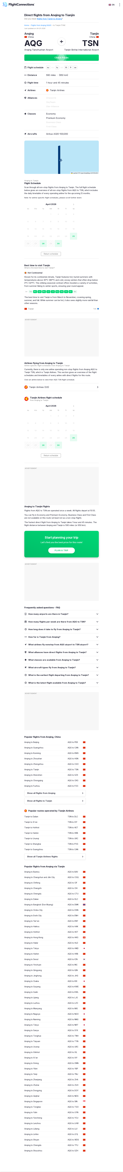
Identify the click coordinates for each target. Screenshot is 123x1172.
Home (26, 25)
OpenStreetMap (85, 173)
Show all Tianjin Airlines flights (42, 856)
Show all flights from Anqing (41, 793)
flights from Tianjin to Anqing (49, 19)
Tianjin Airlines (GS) (36, 387)
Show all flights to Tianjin (39, 801)
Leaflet (74, 173)
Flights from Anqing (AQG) (41, 25)
